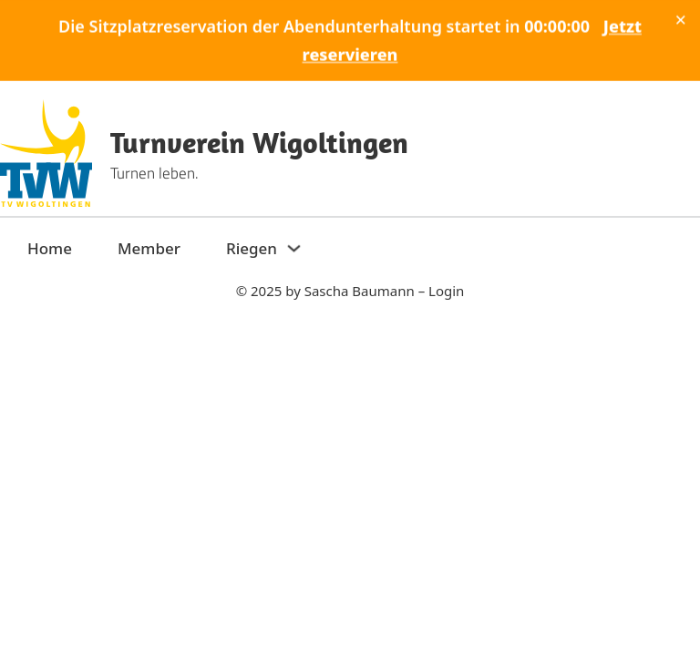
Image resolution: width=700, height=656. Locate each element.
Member (149, 248)
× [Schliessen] (680, 19)
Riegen (251, 248)
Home (49, 248)
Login (446, 291)
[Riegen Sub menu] (294, 248)
